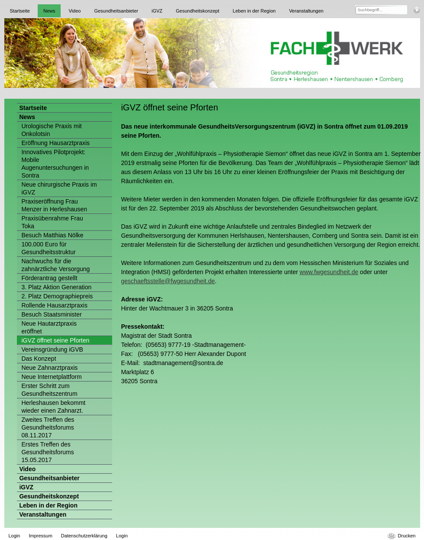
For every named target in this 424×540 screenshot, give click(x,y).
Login (14, 535)
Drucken (407, 535)
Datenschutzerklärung (84, 535)
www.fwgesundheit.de (329, 271)
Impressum (40, 535)
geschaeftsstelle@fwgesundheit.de (168, 281)
